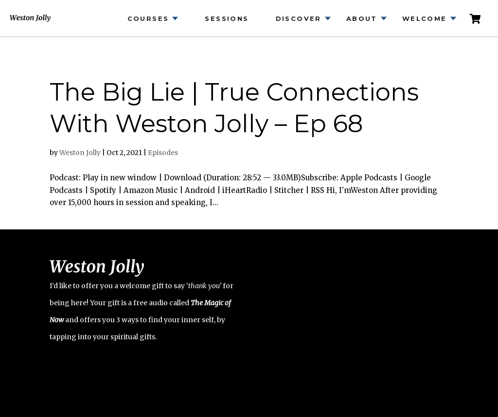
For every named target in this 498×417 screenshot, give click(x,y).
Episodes (163, 152)
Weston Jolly (80, 152)
